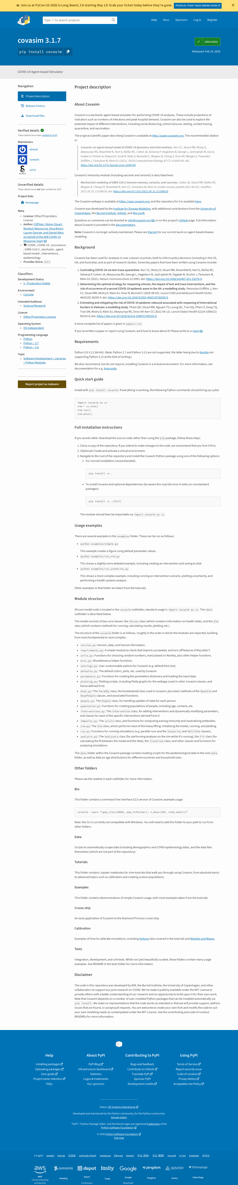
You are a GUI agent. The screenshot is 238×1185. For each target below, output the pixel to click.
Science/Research (34, 306)
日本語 (72, 1155)
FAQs (49, 1084)
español (50, 1155)
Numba (204, 352)
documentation (125, 225)
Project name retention (47, 1079)
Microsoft (139, 213)
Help (154, 20)
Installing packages (48, 1064)
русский (172, 1155)
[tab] (42, 96)
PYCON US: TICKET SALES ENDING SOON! (196, 5)
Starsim (152, 232)
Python (27, 339)
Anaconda (110, 369)
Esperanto (194, 1155)
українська (105, 1155)
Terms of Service (187, 1064)
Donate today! (119, 1117)
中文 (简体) (143, 1155)
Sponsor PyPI (142, 1079)
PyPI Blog (94, 1064)
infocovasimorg (139, 220)
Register (212, 20)
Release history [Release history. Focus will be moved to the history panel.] (33, 106)
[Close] (233, 5)
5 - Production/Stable (36, 283)
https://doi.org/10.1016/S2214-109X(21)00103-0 (127, 316)
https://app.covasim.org (134, 201)
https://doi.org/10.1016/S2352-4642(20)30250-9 (138, 298)
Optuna (144, 939)
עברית (182, 1155)
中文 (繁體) (158, 1155)
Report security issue (189, 1069)
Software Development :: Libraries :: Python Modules (44, 360)
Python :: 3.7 (31, 343)
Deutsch (130, 1155)
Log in (197, 20)
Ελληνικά (118, 1155)
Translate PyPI (140, 1074)
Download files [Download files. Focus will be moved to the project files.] (33, 116)
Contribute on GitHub (140, 1069)
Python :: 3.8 (31, 347)
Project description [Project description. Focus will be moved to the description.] (35, 96)
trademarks (153, 1124)
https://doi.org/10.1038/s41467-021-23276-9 (174, 279)
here (198, 201)
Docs (166, 20)
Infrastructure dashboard (94, 1069)
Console (28, 295)
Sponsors (181, 20)
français (61, 1155)
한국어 (206, 1155)
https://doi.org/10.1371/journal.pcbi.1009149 (108, 165)
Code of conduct (187, 1074)
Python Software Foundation (117, 1128)
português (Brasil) (87, 1155)
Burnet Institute (106, 213)
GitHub (121, 213)
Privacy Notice (187, 1079)
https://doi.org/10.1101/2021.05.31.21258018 (140, 191)
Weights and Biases (202, 939)
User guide (47, 1074)
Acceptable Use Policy (187, 1084)
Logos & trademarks (95, 1079)
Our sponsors (95, 1084)
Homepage (30, 203)
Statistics (96, 1074)
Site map (119, 1138)
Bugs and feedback (142, 1064)
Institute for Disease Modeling (131, 209)
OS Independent (33, 328)
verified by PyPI (49, 135)
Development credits (141, 1084)
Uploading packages (47, 1069)
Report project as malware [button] (42, 384)
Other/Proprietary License (39, 317)
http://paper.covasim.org (168, 136)
